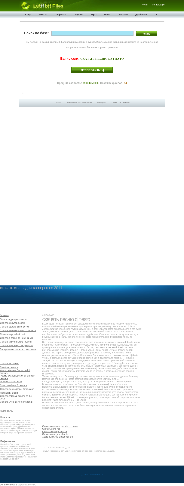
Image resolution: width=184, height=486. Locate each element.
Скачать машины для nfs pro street (60, 426)
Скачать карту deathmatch (13, 334)
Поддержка (101, 102)
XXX (156, 14)
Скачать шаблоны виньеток (14, 326)
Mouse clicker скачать (11, 381)
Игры (94, 14)
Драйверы (141, 14)
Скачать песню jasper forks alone (17, 389)
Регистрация (158, 4)
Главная (57, 102)
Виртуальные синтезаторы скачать (18, 349)
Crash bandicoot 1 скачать (13, 385)
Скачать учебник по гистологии (16, 402)
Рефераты (61, 14)
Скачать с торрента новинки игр (16, 338)
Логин (145, 4)
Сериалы (123, 14)
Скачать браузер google (12, 323)
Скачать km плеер (9, 363)
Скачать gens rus (51, 429)
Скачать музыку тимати (54, 431)
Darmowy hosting (8, 484)
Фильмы (43, 14)
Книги (107, 14)
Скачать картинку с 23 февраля (16, 345)
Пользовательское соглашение (79, 102)
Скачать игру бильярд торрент (16, 341)
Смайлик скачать (9, 367)
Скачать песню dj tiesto (102, 58)
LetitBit (126, 102)
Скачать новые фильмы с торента (18, 330)
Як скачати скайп (9, 393)
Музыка (79, 14)
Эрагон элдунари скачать (13, 319)
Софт (28, 14)
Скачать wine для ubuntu (55, 434)
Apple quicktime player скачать (57, 436)
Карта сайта (6, 411)
